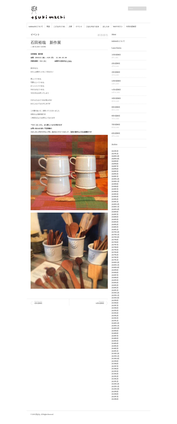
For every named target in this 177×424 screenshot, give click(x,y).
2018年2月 (115, 227)
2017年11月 (115, 234)
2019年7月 (115, 189)
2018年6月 (115, 217)
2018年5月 (115, 219)
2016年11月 (115, 265)
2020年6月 (115, 169)
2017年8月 (115, 242)
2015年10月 (115, 298)
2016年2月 (115, 288)
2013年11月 (115, 356)
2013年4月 (115, 374)
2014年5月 (115, 341)
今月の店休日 (131, 26)
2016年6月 (115, 277)
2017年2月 (115, 257)
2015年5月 (115, 310)
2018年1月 (115, 229)
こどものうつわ (59, 26)
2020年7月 (115, 166)
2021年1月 (115, 153)
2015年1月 (115, 321)
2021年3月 (115, 151)
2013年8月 (115, 364)
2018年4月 (115, 222)
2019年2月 (115, 199)
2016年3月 (115, 285)
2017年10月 (115, 237)
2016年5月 (115, 280)
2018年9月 (115, 212)
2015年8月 (115, 303)
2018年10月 (115, 209)
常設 (48, 26)
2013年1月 (115, 381)
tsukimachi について (36, 26)
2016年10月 (115, 267)
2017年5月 (115, 250)
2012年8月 (115, 394)
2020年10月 (115, 159)
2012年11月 (115, 386)
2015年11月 (115, 295)
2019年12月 (115, 179)
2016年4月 (115, 283)
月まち (38, 414)
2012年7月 (115, 396)
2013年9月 (115, 361)
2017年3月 (115, 255)
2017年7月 (115, 245)
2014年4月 (115, 343)
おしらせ (106, 26)
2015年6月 (115, 308)
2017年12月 (115, 232)
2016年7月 (115, 275)
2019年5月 (115, 194)
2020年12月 (115, 156)
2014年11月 (115, 326)
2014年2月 (115, 348)
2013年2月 (115, 379)
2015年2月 (115, 318)
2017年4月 (115, 252)
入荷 (70, 26)
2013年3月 (115, 376)
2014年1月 (115, 351)
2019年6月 (115, 191)
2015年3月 (115, 315)
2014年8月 (115, 333)
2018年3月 (115, 224)
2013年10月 (115, 358)
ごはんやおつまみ (92, 26)
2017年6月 (115, 247)
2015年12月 (115, 293)
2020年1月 (115, 176)
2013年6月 (115, 369)
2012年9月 (115, 391)
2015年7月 (115, 305)
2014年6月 (115, 338)
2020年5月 (115, 171)
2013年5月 (115, 371)
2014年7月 (115, 336)
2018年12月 (115, 204)
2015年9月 (115, 300)
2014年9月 (115, 331)
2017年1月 (115, 260)
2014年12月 (115, 323)
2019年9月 (115, 184)
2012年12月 (115, 384)
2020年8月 (115, 164)
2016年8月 (115, 272)
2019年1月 (115, 202)
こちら (69, 61)
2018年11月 (115, 207)
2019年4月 (115, 197)
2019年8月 (115, 186)
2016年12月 (115, 262)
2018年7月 (115, 214)
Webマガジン (118, 26)
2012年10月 (115, 389)
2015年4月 (115, 313)
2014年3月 (115, 346)
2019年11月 (115, 181)
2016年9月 (115, 270)
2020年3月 (115, 174)
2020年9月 (115, 161)
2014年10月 (115, 328)
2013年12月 (115, 353)
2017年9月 (115, 240)
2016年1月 (115, 290)
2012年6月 (115, 399)
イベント (79, 26)
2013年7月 (115, 366)
